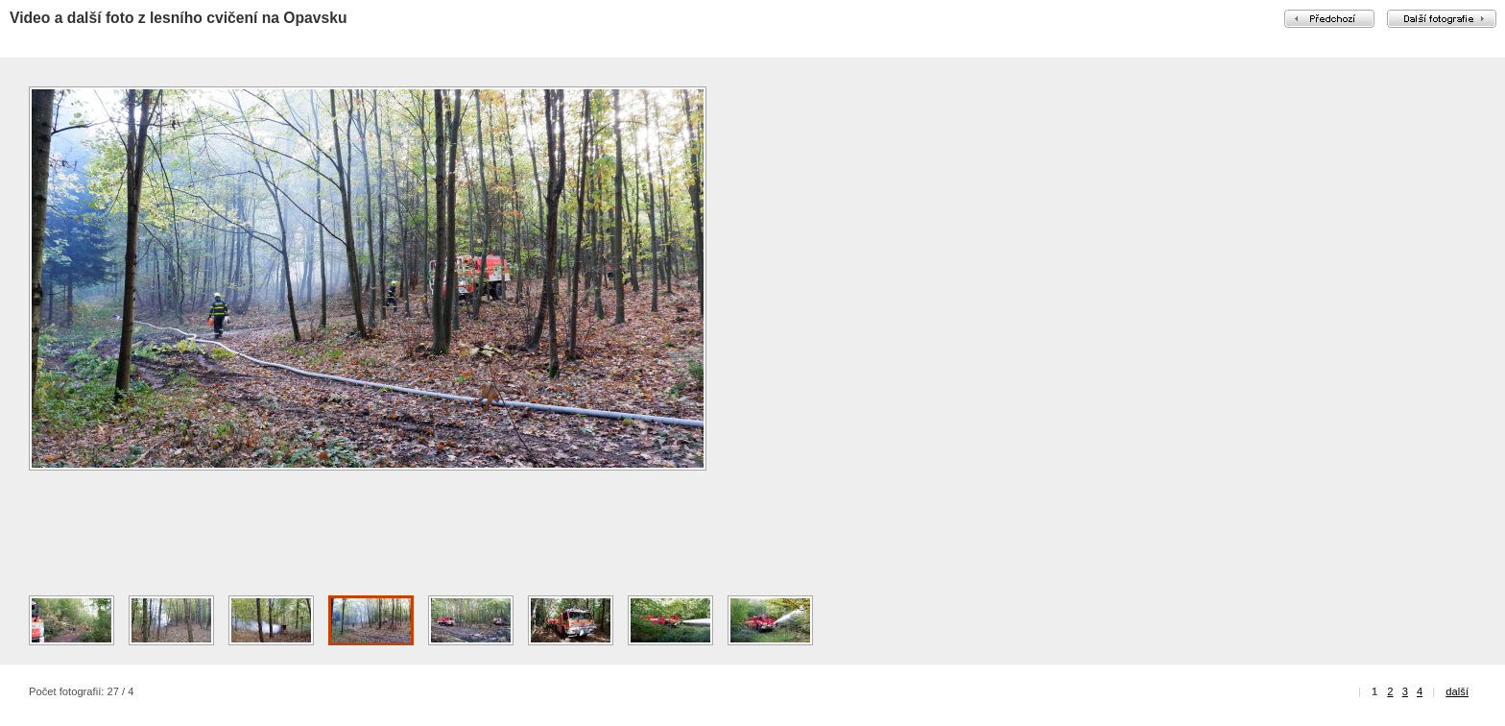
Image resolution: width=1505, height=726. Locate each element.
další (1457, 691)
